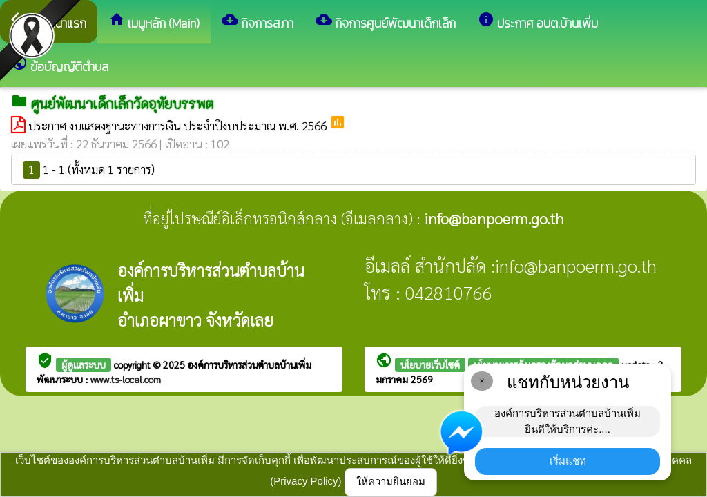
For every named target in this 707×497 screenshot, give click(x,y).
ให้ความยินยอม (390, 481)
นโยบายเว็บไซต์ (430, 364)
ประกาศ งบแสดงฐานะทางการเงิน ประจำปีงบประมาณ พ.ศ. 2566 (178, 125)
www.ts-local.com (125, 379)
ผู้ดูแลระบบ (83, 364)
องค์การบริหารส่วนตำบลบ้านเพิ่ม (249, 364)
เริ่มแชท (568, 461)
